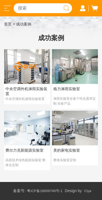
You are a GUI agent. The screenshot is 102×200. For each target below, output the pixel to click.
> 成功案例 (22, 24)
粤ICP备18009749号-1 (44, 191)
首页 (8, 24)
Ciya (87, 191)
